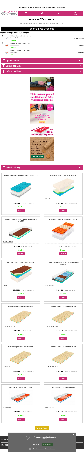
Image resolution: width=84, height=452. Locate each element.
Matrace (45, 23)
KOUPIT (20, 211)
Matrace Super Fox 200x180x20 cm (20, 306)
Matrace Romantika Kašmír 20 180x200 (63, 219)
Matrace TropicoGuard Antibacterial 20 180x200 (21, 175)
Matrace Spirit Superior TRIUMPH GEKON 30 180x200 (21, 220)
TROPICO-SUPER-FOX (9, 326)
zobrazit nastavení (38, 449)
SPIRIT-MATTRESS (8, 242)
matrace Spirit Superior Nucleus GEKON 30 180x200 (63, 263)
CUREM (47, 198)
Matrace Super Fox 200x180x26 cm (63, 347)
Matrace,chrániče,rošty (33, 23)
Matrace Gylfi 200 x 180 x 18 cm (20, 50)
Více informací (50, 449)
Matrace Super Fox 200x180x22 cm (63, 306)
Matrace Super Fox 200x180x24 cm (20, 347)
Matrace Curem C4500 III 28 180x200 (63, 175)
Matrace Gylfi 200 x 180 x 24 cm (20, 43)
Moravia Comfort (14, 38)
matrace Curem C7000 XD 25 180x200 (20, 262)
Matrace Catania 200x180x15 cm (20, 36)
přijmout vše (47, 444)
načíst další (42, 428)
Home (22, 23)
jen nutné (36, 444)
